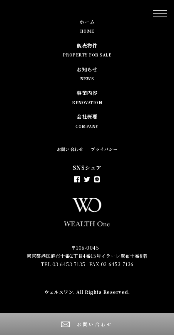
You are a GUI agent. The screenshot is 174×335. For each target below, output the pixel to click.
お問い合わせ (70, 149)
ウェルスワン (58, 292)
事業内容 (87, 97)
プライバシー (104, 149)
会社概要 (87, 121)
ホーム (87, 26)
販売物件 (87, 50)
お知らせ (87, 73)
